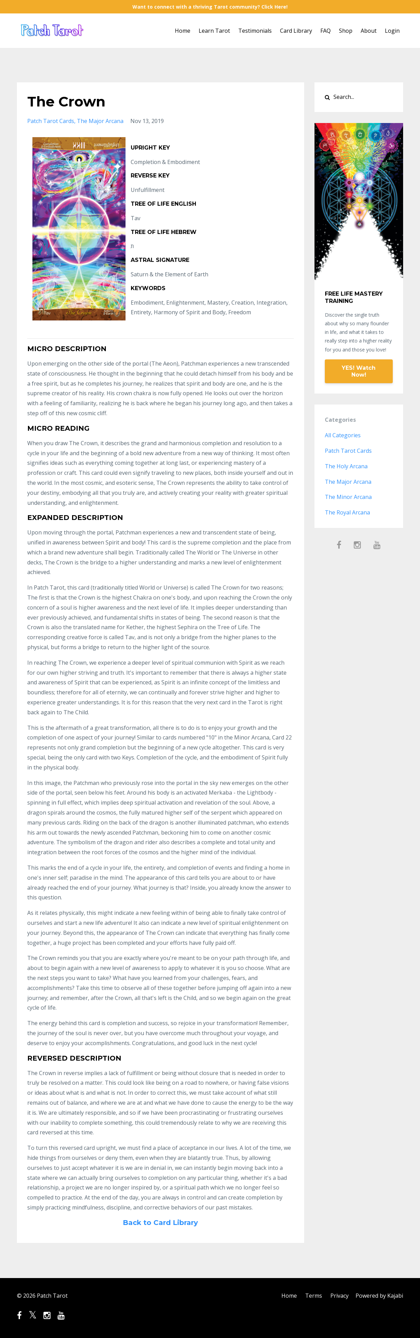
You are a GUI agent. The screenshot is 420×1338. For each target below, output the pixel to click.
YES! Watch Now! (359, 371)
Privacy (339, 1295)
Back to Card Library (160, 1222)
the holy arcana (346, 466)
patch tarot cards (50, 121)
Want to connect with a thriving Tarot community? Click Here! (210, 6)
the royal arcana (347, 512)
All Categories (343, 435)
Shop (345, 30)
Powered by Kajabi (379, 1295)
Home (182, 30)
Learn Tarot (214, 30)
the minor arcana (348, 497)
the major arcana (100, 121)
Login (392, 30)
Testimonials (255, 30)
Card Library (296, 30)
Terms (313, 1295)
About (369, 30)
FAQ (325, 30)
